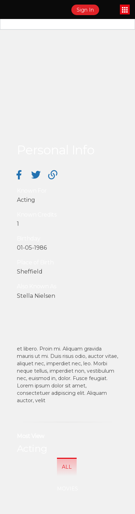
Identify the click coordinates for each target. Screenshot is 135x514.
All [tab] (67, 467)
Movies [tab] (67, 489)
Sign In (85, 10)
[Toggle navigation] (125, 9)
